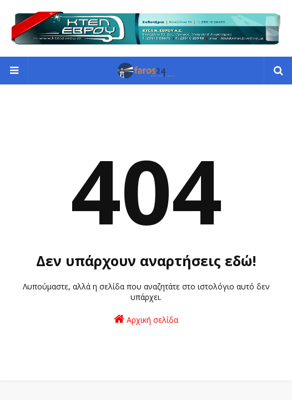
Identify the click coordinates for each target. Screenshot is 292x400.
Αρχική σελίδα (146, 319)
